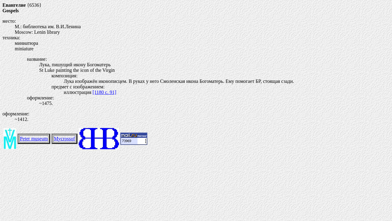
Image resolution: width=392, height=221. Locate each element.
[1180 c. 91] (104, 92)
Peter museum (34, 138)
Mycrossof (64, 138)
